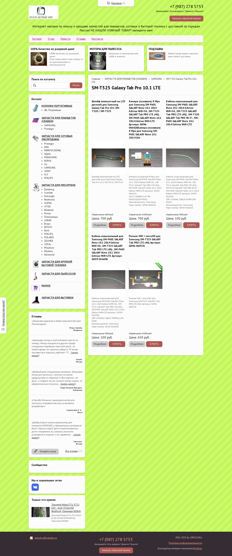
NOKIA (47, 160)
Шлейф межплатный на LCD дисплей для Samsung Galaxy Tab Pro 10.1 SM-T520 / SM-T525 (108, 106)
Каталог (37, 38)
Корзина (116, 3)
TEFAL (47, 244)
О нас (51, 38)
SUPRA (48, 203)
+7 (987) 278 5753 (186, 6)
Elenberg (49, 189)
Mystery (48, 251)
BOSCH (48, 227)
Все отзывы (71, 451)
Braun (47, 223)
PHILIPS (48, 178)
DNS (46, 147)
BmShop (197, 548)
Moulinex (49, 247)
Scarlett (48, 192)
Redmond (49, 199)
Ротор (47, 213)
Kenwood (49, 254)
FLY (46, 174)
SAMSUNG (49, 125)
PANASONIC (50, 157)
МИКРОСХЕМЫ (52, 150)
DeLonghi (49, 196)
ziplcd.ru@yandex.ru (45, 537)
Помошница (51, 216)
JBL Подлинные (52, 110)
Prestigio (49, 128)
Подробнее (100, 225)
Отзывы (81, 38)
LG (45, 164)
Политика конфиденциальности (185, 543)
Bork (46, 230)
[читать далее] (67, 383)
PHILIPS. (48, 234)
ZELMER (48, 240)
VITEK (47, 206)
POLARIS (49, 237)
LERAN (47, 220)
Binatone (49, 210)
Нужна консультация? (3, 313)
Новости (66, 38)
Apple (47, 153)
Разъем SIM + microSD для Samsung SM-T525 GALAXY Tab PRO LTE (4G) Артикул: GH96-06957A (145, 241)
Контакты (97, 38)
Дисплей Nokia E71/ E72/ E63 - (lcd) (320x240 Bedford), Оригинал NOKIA (66, 508)
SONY (47, 171)
